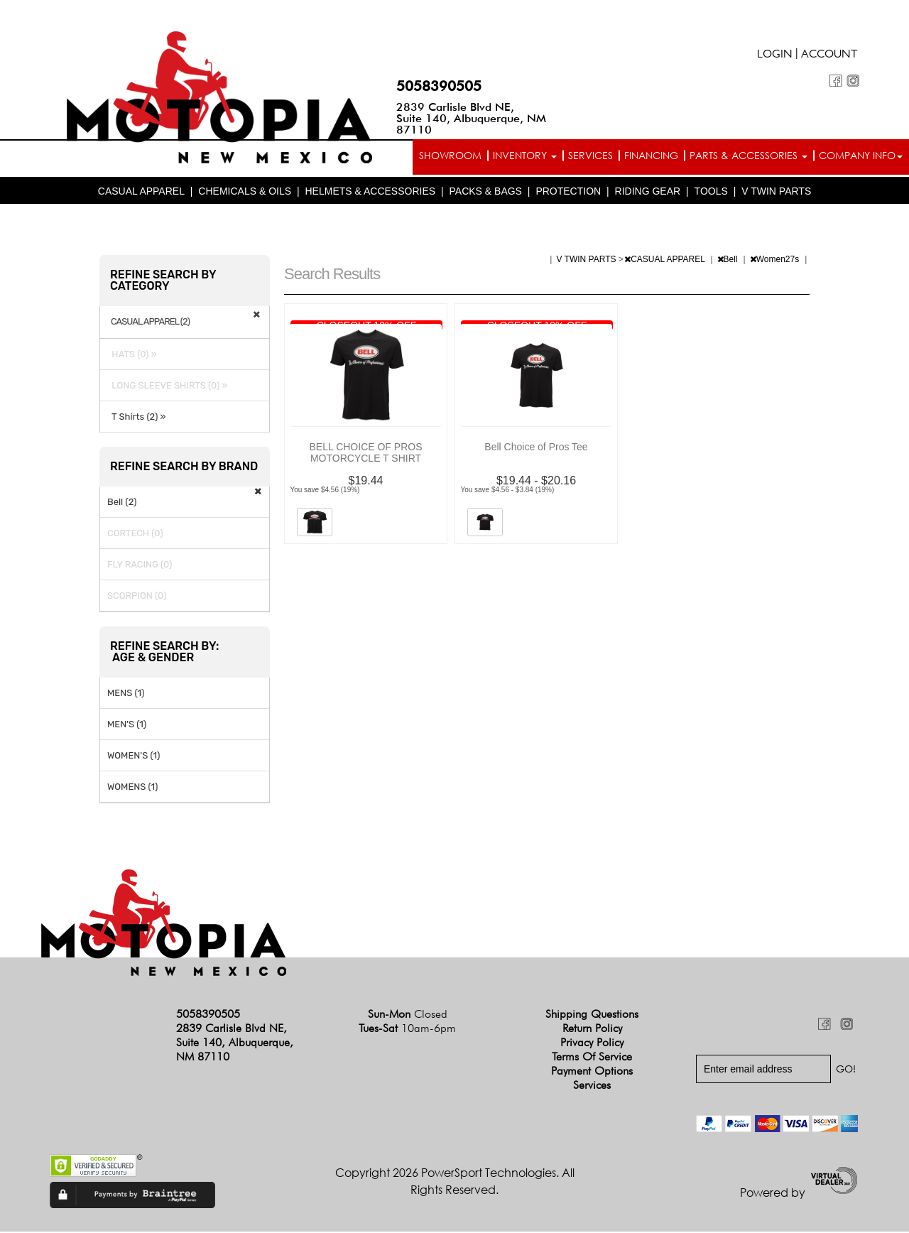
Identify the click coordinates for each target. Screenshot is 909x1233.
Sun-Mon (407, 1015)
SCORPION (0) (136, 596)
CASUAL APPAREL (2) (150, 322)
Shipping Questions (591, 1015)
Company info (861, 155)
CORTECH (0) (135, 533)
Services (590, 155)
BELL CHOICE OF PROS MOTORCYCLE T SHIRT (366, 453)
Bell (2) (122, 502)
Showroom (450, 155)
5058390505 (438, 86)
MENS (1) (125, 693)
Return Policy (592, 1029)
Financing (651, 155)
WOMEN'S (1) (133, 756)
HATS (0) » (132, 354)
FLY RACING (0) (139, 565)
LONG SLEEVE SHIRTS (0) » (167, 386)
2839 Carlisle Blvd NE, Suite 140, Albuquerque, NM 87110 (471, 118)
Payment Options (592, 1072)
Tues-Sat (407, 1029)
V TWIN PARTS (776, 191)
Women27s (776, 260)
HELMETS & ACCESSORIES (370, 191)
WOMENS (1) (132, 787)
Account (829, 55)
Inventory (525, 155)
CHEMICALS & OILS (244, 191)
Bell (728, 260)
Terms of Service (592, 1058)
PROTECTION (568, 191)
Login (775, 55)
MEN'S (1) (126, 724)
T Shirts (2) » (136, 417)
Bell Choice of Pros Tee (535, 447)
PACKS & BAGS (486, 191)
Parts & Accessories (748, 155)
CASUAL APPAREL (141, 191)
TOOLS (711, 191)
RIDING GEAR (648, 191)
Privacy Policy (592, 1043)
